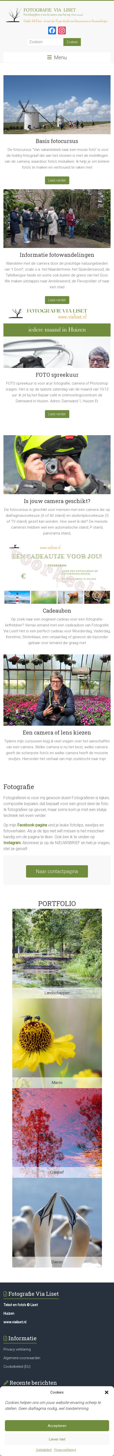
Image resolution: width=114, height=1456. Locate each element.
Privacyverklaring (65, 1450)
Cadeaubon (57, 610)
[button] (106, 1392)
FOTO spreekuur (57, 374)
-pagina (40, 825)
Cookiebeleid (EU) (16, 1367)
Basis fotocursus (57, 140)
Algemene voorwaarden (21, 1358)
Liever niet (57, 1439)
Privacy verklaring (17, 1349)
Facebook (25, 825)
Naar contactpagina (57, 871)
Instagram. (12, 842)
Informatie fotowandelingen (57, 254)
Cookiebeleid (44, 1450)
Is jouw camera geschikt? (57, 501)
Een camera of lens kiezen (57, 732)
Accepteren (57, 1426)
